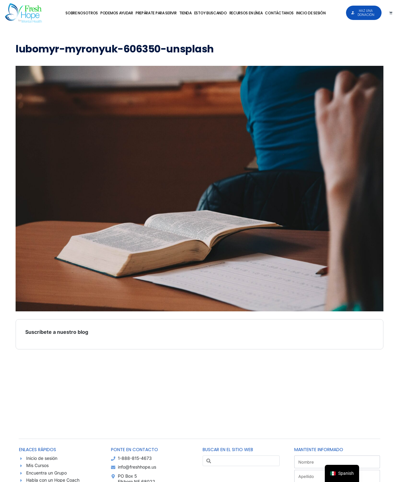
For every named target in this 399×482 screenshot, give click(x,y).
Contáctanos (279, 13)
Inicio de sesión (310, 13)
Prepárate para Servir (156, 13)
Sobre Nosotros (81, 13)
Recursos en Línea (246, 13)
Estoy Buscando (210, 13)
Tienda (185, 13)
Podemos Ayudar (116, 13)
